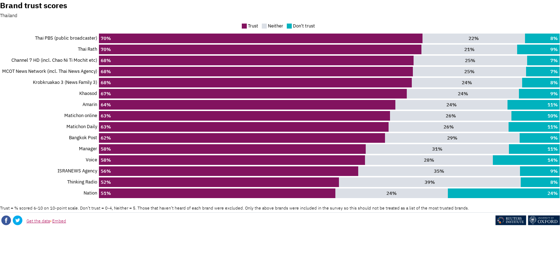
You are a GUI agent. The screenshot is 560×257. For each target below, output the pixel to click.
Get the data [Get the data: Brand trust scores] (38, 220)
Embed (59, 220)
